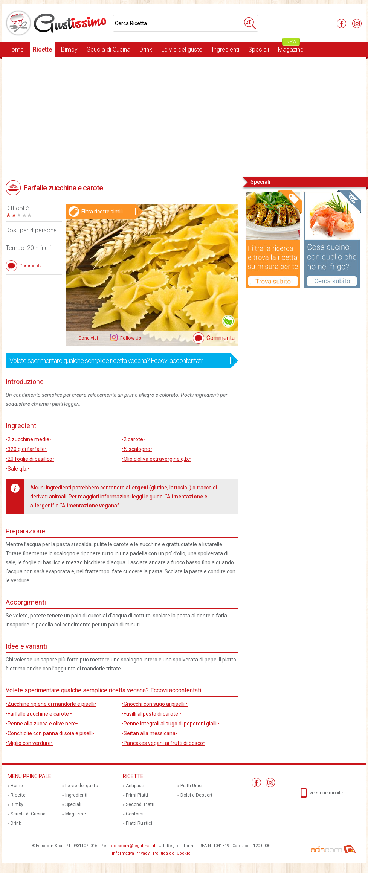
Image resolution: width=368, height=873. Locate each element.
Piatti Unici (191, 785)
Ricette (42, 49)
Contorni (135, 814)
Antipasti (135, 785)
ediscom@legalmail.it (133, 845)
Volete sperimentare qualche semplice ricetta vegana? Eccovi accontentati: (119, 360)
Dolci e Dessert (196, 795)
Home (16, 49)
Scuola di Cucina (108, 49)
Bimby (69, 49)
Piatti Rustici (139, 823)
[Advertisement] (184, 116)
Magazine (291, 47)
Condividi (88, 338)
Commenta (220, 337)
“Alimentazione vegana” (90, 506)
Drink (145, 49)
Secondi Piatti (140, 804)
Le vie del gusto (182, 49)
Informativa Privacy (131, 853)
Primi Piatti (137, 795)
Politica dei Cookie (172, 853)
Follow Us (130, 338)
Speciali (258, 49)
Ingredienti (225, 49)
